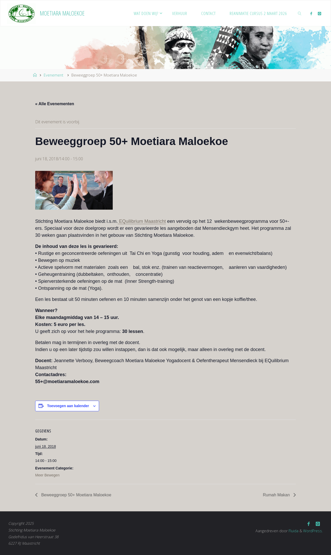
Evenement (53, 75)
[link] (299, 13)
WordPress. (313, 530)
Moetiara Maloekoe (62, 13)
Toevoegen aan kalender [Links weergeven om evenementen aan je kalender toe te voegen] (68, 406)
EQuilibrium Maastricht (142, 221)
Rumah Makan (277, 495)
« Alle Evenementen (54, 104)
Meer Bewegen (47, 475)
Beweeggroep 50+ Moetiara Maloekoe (75, 495)
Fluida (292, 530)
